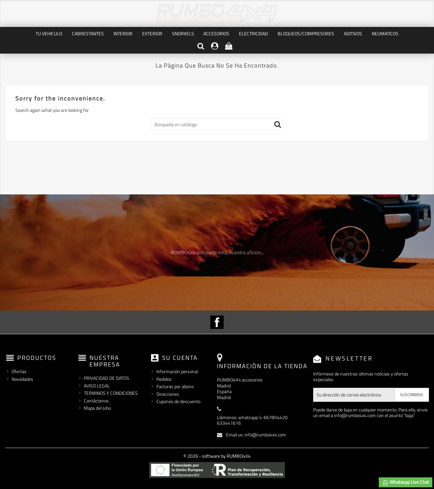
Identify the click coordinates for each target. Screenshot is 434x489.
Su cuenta (180, 357)
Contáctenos (96, 400)
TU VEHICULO (49, 33)
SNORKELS (183, 33)
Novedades (22, 378)
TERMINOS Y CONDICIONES (111, 392)
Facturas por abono (175, 386)
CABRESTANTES (88, 33)
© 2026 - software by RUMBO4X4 (217, 455)
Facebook (217, 322)
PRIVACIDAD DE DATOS (106, 377)
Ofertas (19, 371)
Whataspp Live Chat (405, 482)
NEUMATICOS (385, 33)
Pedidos (164, 378)
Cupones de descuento (178, 401)
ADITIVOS (353, 33)
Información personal (177, 371)
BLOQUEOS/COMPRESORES (306, 33)
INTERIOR (122, 33)
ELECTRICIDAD (253, 33)
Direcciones (167, 393)
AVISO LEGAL (97, 385)
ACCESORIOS (216, 33)
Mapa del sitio (97, 407)
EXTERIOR (152, 33)
